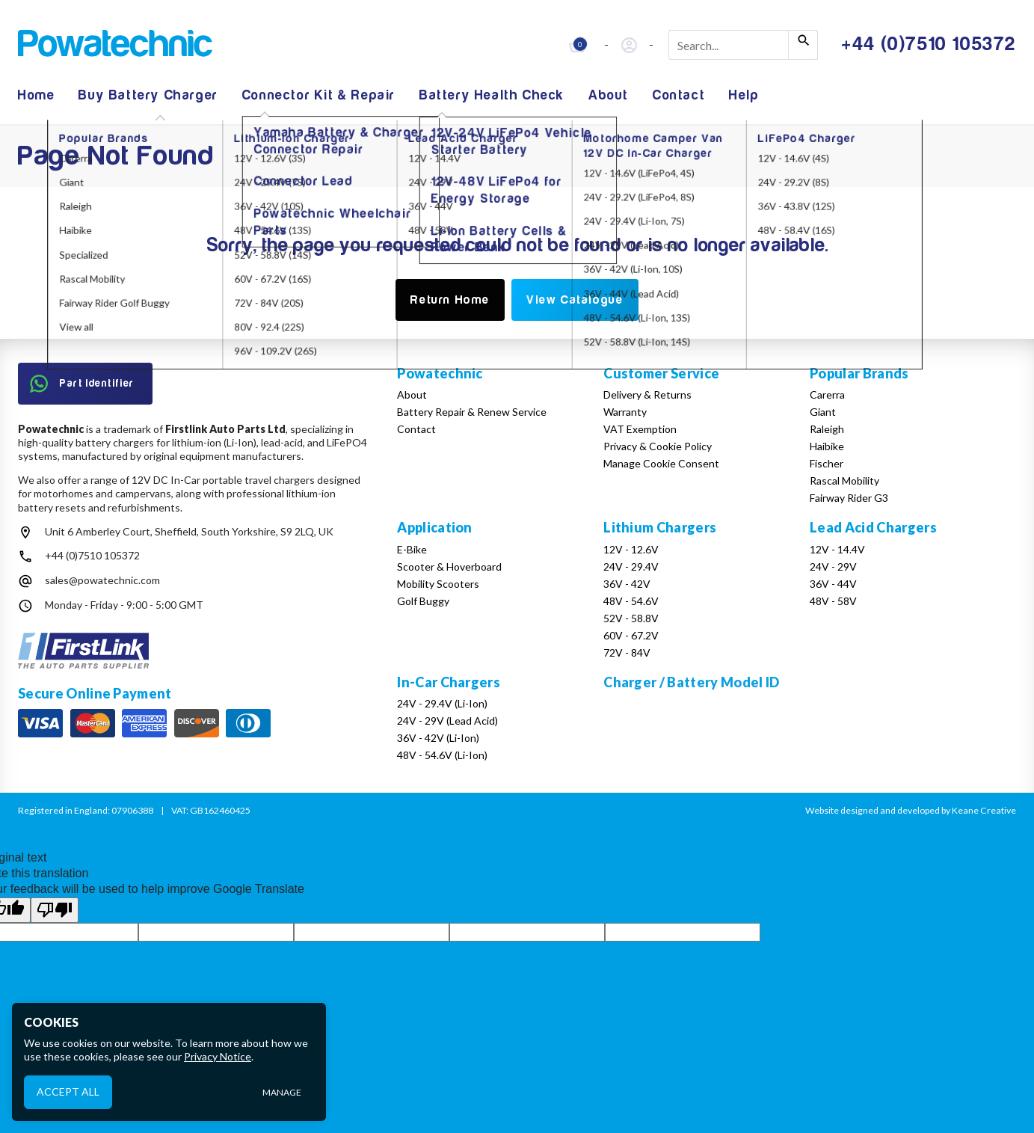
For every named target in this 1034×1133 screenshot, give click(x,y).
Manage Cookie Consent (661, 463)
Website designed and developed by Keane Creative (910, 810)
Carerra (827, 394)
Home (36, 95)
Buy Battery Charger (148, 95)
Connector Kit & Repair (319, 95)
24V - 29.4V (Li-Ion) (442, 703)
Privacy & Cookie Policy (657, 446)
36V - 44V (833, 583)
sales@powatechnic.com (102, 580)
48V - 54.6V (631, 601)
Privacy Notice (217, 1056)
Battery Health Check (491, 95)
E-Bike (412, 549)
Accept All (68, 1091)
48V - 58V (833, 601)
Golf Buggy (423, 601)
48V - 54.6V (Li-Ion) (442, 755)
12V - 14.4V (837, 549)
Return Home (450, 300)
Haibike (827, 446)
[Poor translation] (55, 910)
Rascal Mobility (844, 480)
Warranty (625, 411)
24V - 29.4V (631, 566)
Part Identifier (82, 384)
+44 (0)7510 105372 (92, 555)
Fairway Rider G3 (849, 497)
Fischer (826, 463)
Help (744, 95)
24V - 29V (833, 566)
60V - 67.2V (631, 635)
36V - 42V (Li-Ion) (438, 737)
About (608, 95)
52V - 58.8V (631, 618)
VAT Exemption (640, 429)
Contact (679, 95)
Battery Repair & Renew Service (472, 411)
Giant (823, 411)
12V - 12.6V (631, 549)
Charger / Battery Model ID (691, 682)
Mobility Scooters (438, 583)
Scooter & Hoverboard (449, 566)
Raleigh (827, 429)
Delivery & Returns (647, 394)
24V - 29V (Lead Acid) (447, 720)
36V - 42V (626, 583)
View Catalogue (574, 300)
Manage (281, 1092)
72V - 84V (626, 652)
